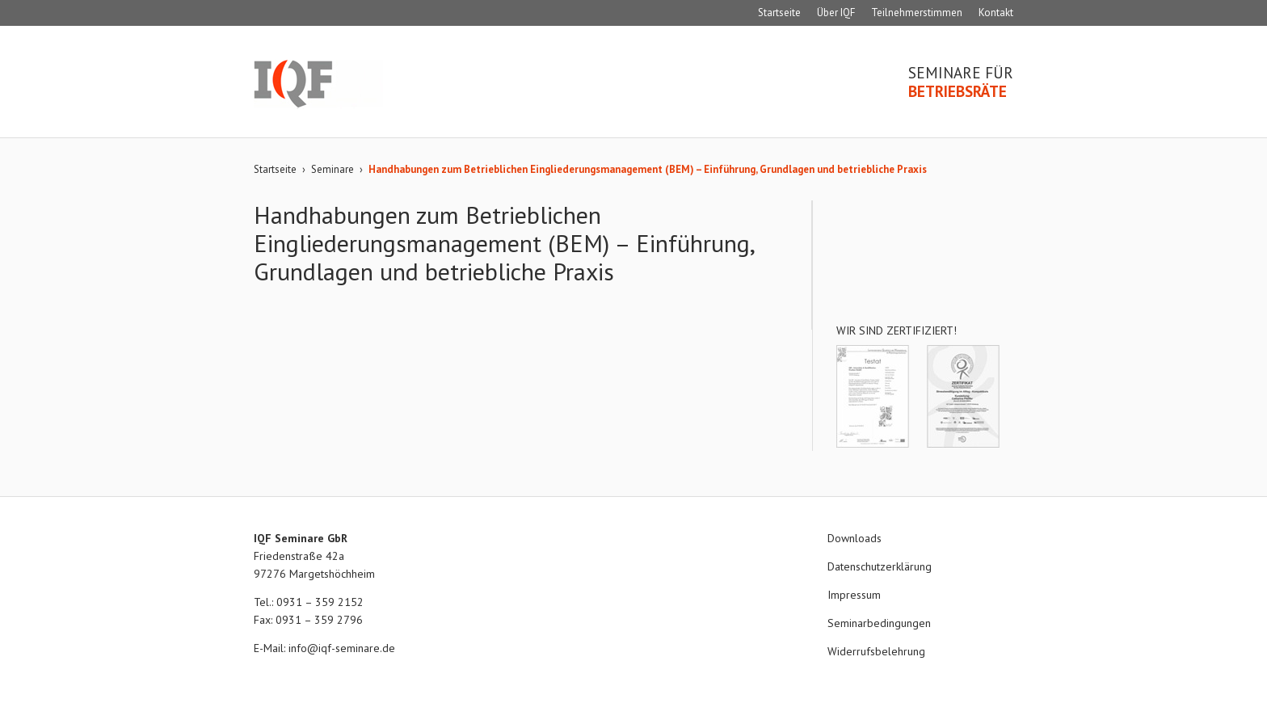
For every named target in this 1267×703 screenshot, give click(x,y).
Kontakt (996, 12)
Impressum (854, 594)
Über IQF (836, 12)
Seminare (332, 169)
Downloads (854, 538)
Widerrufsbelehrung (876, 651)
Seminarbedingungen (879, 623)
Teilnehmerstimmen (916, 12)
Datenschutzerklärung (879, 566)
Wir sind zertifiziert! (896, 330)
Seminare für (960, 82)
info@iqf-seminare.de (341, 648)
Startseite (779, 12)
